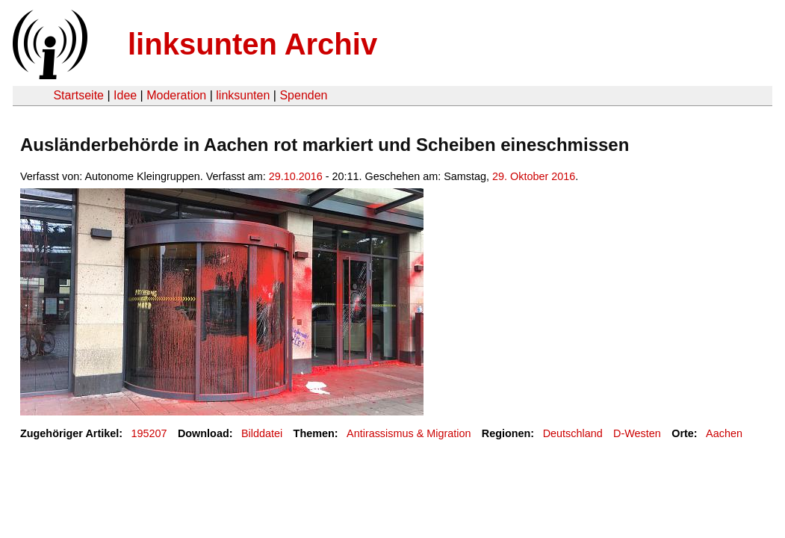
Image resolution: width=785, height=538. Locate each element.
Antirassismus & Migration (409, 433)
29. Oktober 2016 (533, 176)
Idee (125, 95)
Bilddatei (261, 433)
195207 (149, 433)
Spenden (303, 95)
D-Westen (637, 433)
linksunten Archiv (252, 44)
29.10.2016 (296, 176)
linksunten (243, 95)
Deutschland (573, 433)
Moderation (176, 95)
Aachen (724, 433)
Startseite (78, 95)
